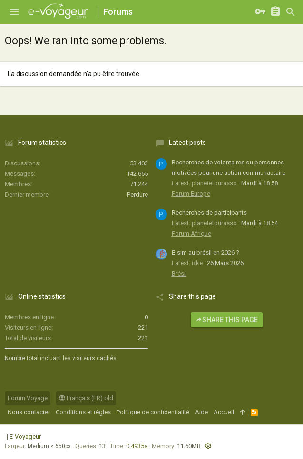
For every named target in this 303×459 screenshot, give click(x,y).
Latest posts (187, 142)
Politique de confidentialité (153, 412)
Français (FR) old (86, 398)
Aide (201, 412)
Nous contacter (29, 412)
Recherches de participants (209, 212)
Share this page (226, 320)
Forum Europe (191, 193)
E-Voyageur (25, 436)
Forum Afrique (191, 233)
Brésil (179, 273)
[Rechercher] (290, 11)
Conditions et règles (83, 412)
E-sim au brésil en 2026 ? (205, 252)
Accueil (224, 412)
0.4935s (136, 445)
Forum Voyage (28, 398)
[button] (14, 12)
